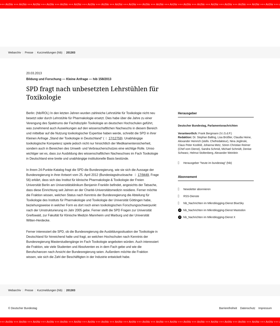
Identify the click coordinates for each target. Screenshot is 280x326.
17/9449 (141, 175)
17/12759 (113, 138)
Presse (29, 52)
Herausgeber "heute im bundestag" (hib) (207, 162)
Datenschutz (247, 308)
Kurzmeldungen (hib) (49, 52)
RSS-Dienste (191, 196)
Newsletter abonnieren (197, 189)
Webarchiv (14, 52)
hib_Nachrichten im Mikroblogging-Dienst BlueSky (213, 203)
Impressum (265, 308)
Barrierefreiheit (228, 308)
